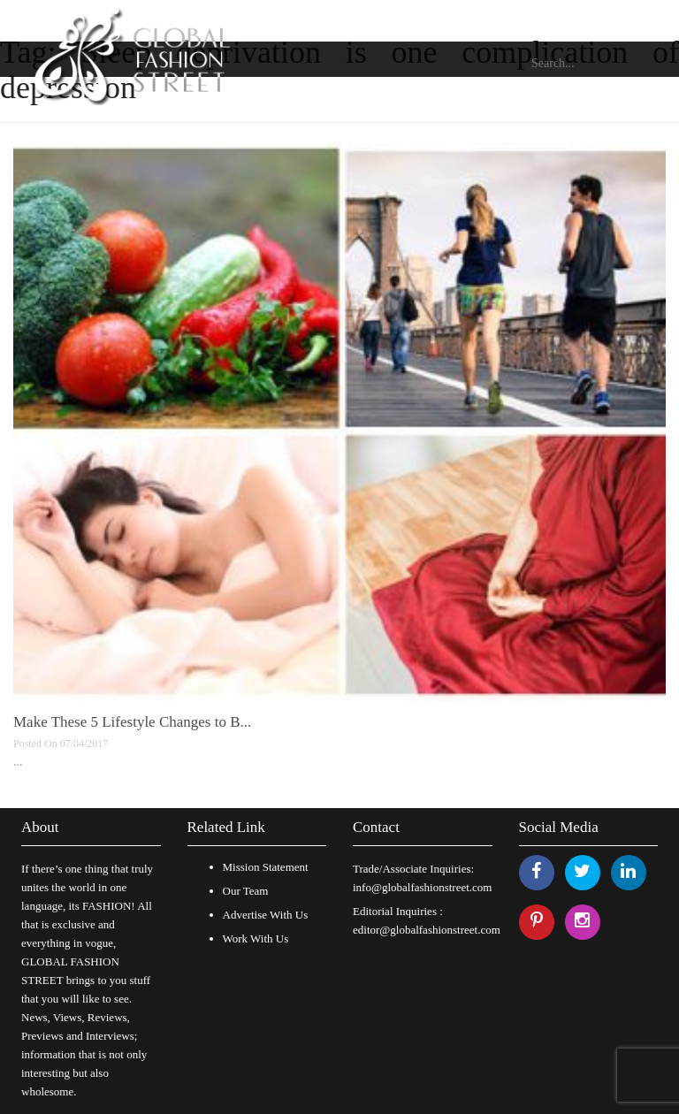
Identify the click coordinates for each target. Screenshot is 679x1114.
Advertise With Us (266, 914)
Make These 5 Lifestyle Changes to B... (132, 721)
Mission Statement (266, 867)
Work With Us (256, 938)
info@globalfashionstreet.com (422, 887)
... (18, 761)
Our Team (246, 890)
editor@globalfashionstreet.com (426, 929)
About (40, 827)
